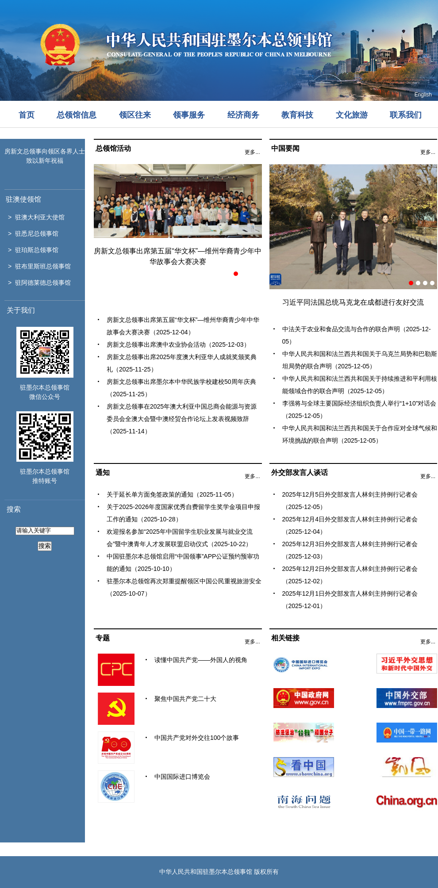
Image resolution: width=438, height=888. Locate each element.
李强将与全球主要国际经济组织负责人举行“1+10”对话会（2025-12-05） (359, 409)
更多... (252, 152)
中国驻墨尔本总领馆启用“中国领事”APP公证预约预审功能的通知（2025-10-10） (183, 562)
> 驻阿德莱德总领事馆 (39, 282)
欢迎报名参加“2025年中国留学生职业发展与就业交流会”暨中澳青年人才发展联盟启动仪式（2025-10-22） (180, 537)
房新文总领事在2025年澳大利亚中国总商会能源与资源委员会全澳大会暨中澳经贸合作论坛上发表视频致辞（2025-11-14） (182, 419)
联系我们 (406, 115)
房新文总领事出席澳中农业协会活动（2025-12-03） (178, 344)
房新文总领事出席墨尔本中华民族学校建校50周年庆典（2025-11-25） (181, 388)
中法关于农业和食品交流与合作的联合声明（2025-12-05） (356, 335)
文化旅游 (352, 115)
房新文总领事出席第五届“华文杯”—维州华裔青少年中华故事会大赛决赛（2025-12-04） (183, 326)
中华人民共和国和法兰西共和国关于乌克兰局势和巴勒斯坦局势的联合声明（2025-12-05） (359, 360)
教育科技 (297, 115)
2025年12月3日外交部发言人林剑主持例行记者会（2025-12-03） (350, 550)
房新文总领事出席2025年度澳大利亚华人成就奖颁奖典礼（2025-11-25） (182, 363)
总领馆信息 (76, 115)
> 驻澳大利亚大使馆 (36, 217)
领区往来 (135, 115)
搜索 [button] (44, 545)
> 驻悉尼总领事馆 (33, 233)
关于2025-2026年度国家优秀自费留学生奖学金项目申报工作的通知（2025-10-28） (183, 513)
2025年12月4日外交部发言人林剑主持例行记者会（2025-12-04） (350, 525)
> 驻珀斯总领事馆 (33, 249)
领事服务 (189, 115)
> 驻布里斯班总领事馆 (39, 266)
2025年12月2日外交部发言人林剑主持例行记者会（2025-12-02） (350, 575)
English (423, 95)
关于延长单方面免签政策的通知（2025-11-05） (172, 494)
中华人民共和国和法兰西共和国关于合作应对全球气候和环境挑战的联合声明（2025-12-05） (359, 434)
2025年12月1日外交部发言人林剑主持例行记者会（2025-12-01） (350, 599)
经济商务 (243, 115)
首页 (27, 115)
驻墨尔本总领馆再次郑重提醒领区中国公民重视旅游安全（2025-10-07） (184, 587)
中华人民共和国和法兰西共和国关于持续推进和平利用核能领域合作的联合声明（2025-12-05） (359, 384)
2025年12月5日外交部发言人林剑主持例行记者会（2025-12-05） (350, 500)
